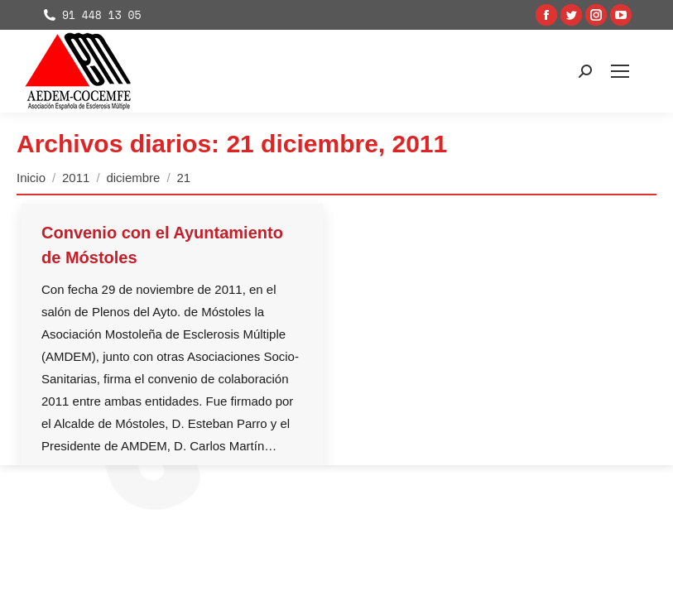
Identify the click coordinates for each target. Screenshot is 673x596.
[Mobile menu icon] (620, 71)
